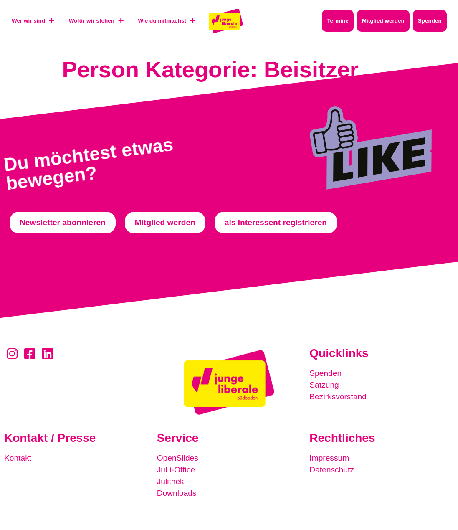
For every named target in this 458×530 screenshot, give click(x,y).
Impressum (329, 458)
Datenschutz (331, 469)
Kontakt (17, 458)
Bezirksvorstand (338, 396)
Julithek (170, 481)
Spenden (325, 373)
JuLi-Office (176, 469)
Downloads (177, 493)
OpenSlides (177, 458)
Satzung (324, 384)
